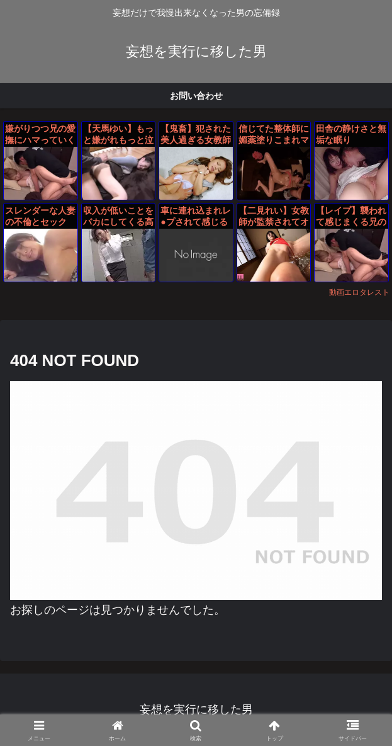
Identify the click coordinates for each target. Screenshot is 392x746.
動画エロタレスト (359, 292)
